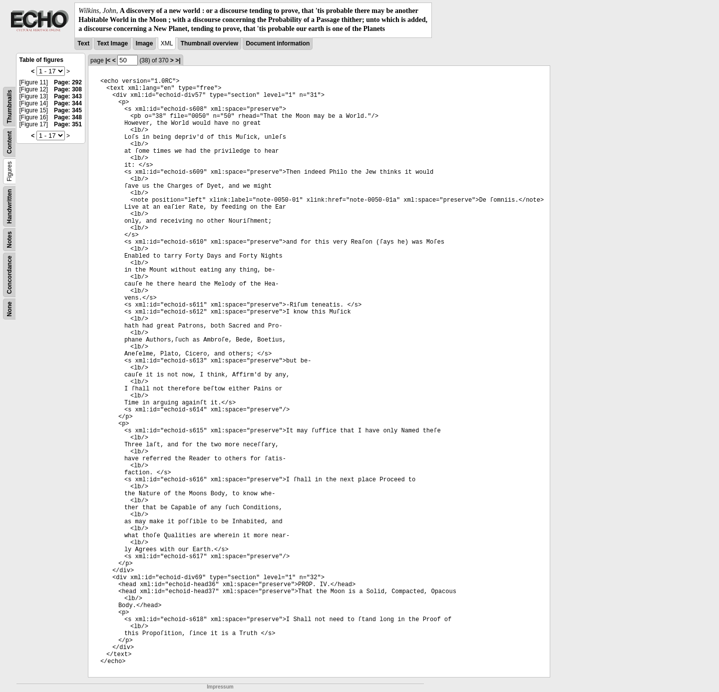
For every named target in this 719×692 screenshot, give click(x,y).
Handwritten (9, 206)
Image (144, 43)
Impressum (220, 687)
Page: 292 (68, 82)
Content (9, 142)
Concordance (9, 275)
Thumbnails (9, 106)
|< (107, 60)
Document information (278, 43)
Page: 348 (68, 117)
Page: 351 (68, 124)
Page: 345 (68, 110)
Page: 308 (68, 89)
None (9, 309)
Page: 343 (68, 96)
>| (177, 60)
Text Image (112, 43)
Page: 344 (68, 103)
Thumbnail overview (209, 43)
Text (83, 43)
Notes (9, 239)
